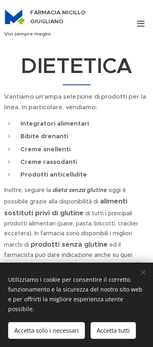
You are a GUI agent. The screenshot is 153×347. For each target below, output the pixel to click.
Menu (140, 23)
